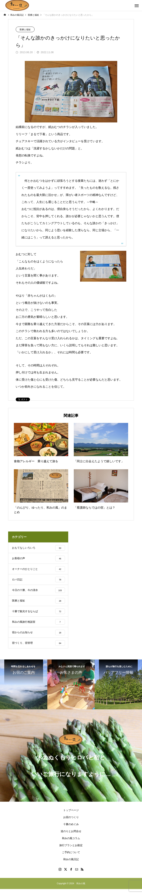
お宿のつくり (71, 822)
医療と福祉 (25, 29)
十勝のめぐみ (71, 829)
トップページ (71, 815)
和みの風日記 (71, 864)
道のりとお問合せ (71, 836)
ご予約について (71, 857)
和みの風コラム (71, 843)
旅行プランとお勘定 (71, 850)
